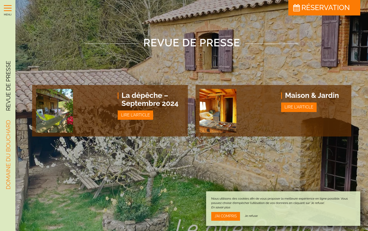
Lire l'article (135, 115)
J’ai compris (226, 216)
